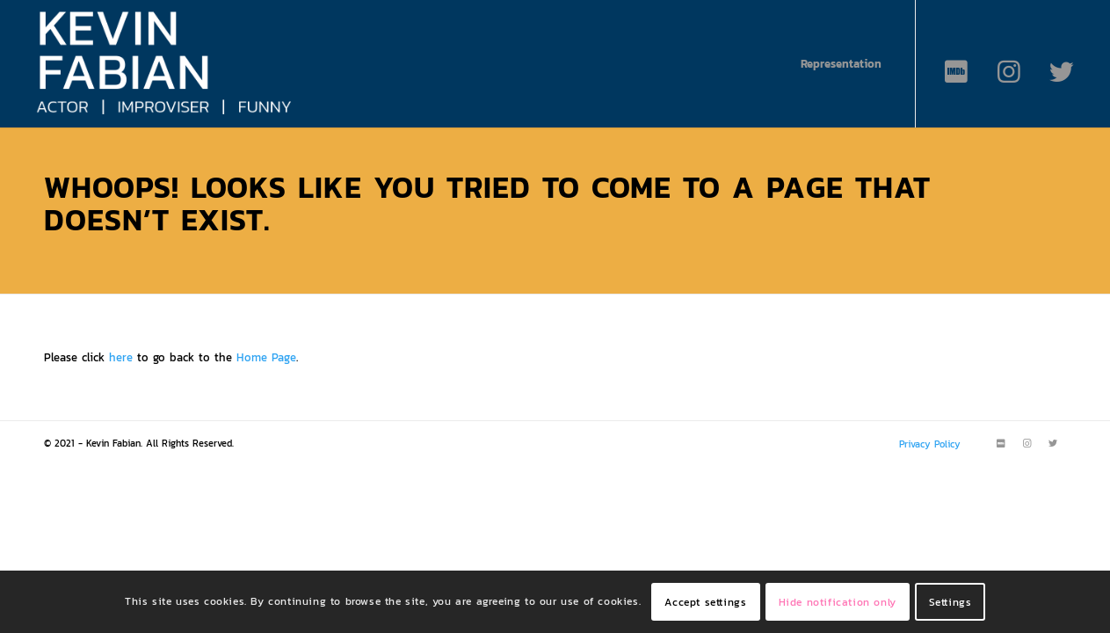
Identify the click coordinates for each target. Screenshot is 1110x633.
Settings (950, 602)
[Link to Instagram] (1009, 72)
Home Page (266, 357)
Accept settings (705, 602)
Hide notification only (837, 602)
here (121, 357)
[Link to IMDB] (956, 72)
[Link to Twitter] (1062, 72)
